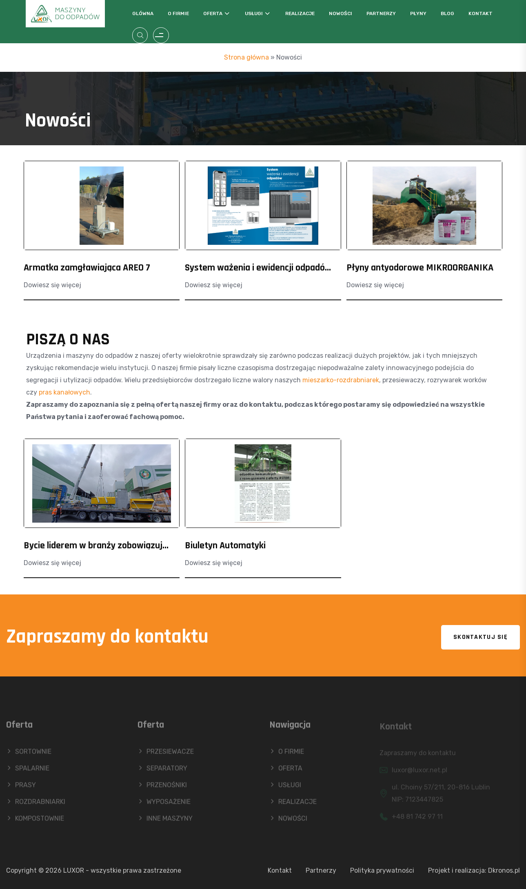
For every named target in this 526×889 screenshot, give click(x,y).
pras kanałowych (64, 392)
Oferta (212, 13)
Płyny (418, 13)
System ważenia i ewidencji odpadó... (258, 268)
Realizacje (300, 13)
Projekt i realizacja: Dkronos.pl (474, 870)
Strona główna (246, 57)
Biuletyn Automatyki (225, 545)
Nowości (340, 13)
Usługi (254, 13)
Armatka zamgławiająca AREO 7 (87, 268)
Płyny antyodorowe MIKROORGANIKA (419, 268)
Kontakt (480, 13)
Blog (447, 13)
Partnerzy (381, 13)
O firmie (178, 13)
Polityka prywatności (382, 870)
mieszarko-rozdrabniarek (340, 380)
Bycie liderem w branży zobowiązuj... (96, 545)
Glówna (142, 13)
